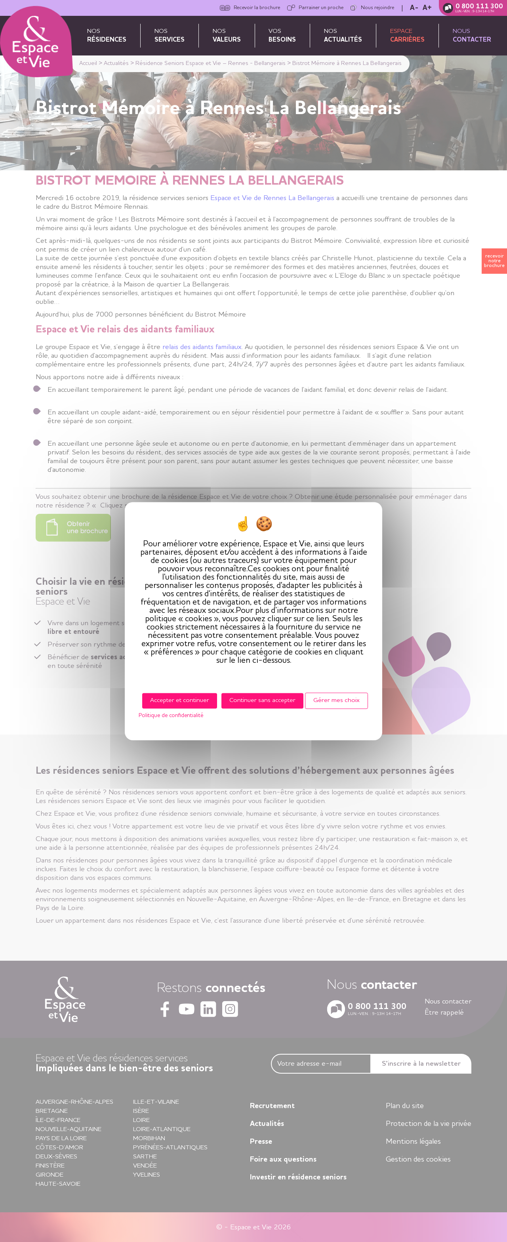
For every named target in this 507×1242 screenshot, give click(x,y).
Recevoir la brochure (250, 8)
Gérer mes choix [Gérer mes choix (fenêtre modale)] (336, 700)
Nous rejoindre (372, 8)
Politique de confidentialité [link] (171, 715)
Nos (106, 35)
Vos (282, 35)
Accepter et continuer (179, 700)
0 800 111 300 (479, 6)
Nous (472, 35)
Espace (407, 35)
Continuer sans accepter (262, 700)
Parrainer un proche (315, 8)
